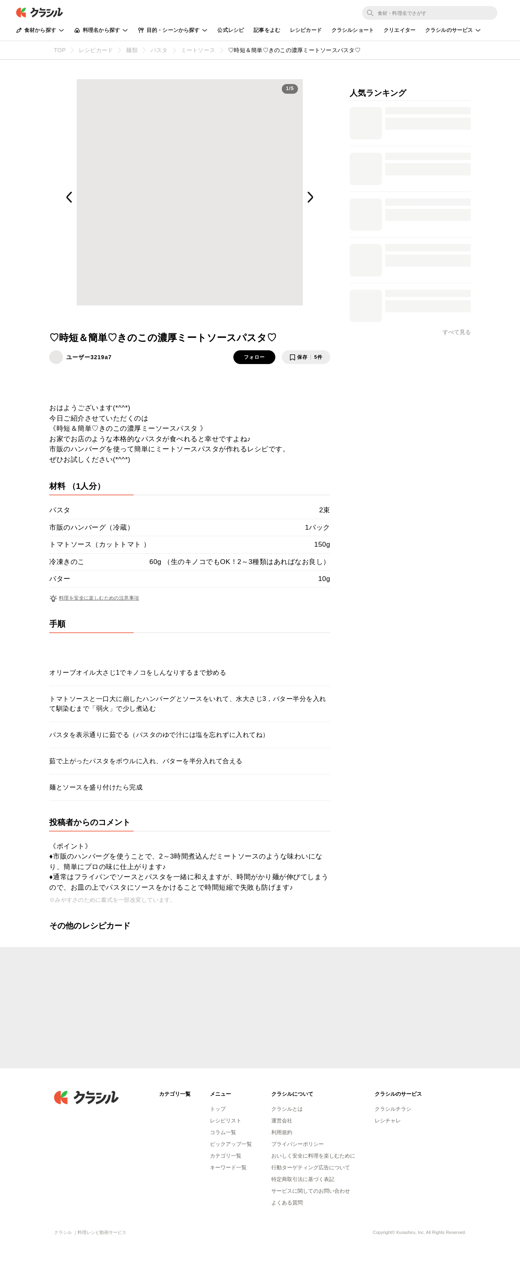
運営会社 (281, 1121)
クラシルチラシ (393, 1109)
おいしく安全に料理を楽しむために (313, 1156)
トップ (218, 1109)
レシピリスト (225, 1121)
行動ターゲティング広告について (310, 1167)
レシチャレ (388, 1121)
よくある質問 (287, 1203)
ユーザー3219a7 (89, 357)
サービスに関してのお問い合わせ (310, 1191)
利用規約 (281, 1132)
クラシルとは (287, 1109)
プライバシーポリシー (297, 1144)
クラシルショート (352, 30)
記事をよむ (267, 30)
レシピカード (306, 30)
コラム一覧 (223, 1132)
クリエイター (399, 30)
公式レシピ (230, 30)
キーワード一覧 (228, 1167)
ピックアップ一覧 (231, 1144)
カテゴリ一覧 (225, 1156)
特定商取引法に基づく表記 (302, 1179)
